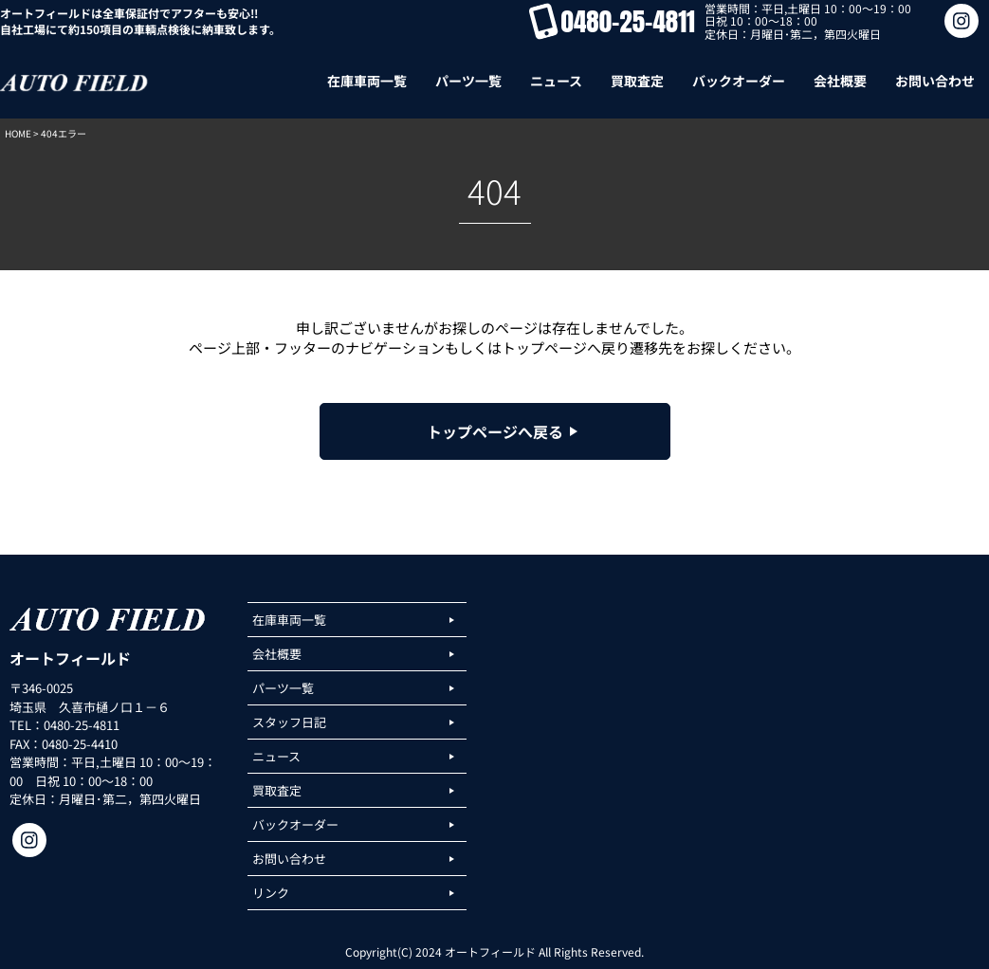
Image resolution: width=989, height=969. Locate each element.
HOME (18, 133)
